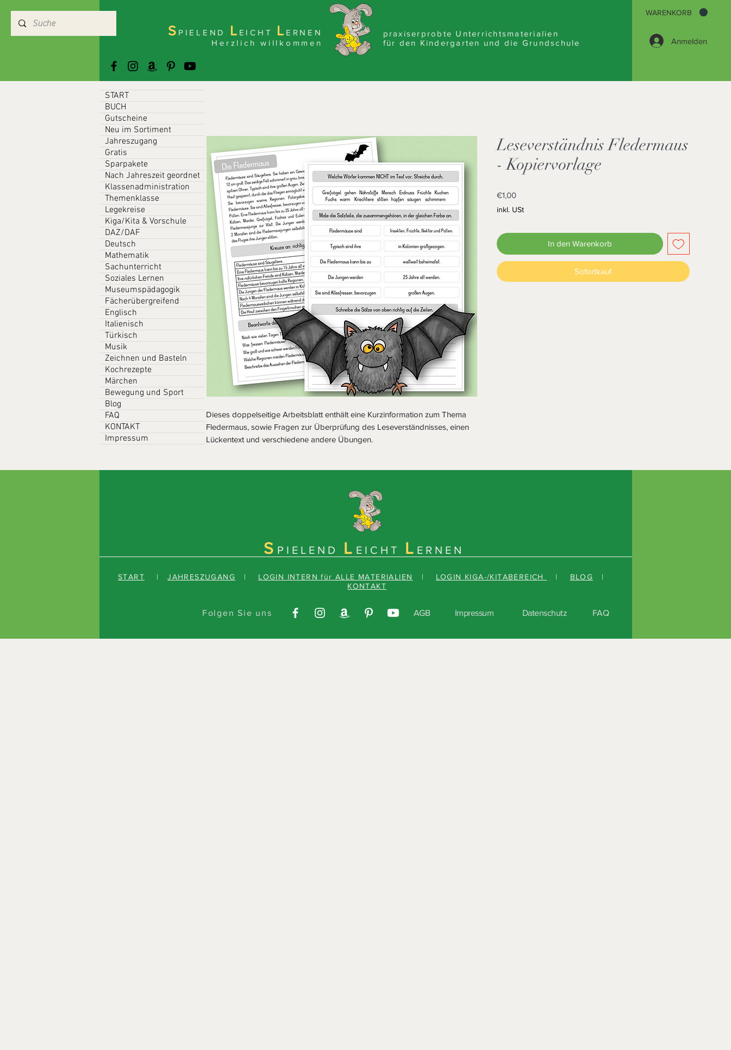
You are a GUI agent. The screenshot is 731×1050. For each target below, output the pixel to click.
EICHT (380, 550)
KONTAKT (122, 427)
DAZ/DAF (122, 232)
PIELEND (310, 550)
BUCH (115, 107)
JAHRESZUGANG (201, 576)
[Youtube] (190, 66)
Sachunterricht (133, 267)
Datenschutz (544, 612)
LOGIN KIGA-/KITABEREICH (491, 576)
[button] (677, 12)
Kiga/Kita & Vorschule (145, 221)
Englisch (121, 312)
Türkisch (121, 335)
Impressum (126, 438)
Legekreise (125, 210)
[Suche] (63, 23)
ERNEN (440, 550)
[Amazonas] (152, 66)
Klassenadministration (147, 187)
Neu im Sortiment (138, 130)
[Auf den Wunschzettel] (678, 244)
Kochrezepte (128, 370)
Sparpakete (126, 164)
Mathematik (127, 255)
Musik (116, 347)
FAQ (112, 415)
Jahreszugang (131, 141)
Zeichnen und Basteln (146, 358)
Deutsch (120, 244)
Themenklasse (132, 198)
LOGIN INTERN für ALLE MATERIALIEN (335, 576)
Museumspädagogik (142, 290)
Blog (113, 404)
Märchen (121, 381)
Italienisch (124, 324)
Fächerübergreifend (142, 301)
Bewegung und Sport (144, 392)
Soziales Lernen (134, 278)
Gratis (116, 152)
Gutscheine (126, 118)
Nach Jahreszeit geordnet (152, 175)
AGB (422, 612)
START (117, 95)
